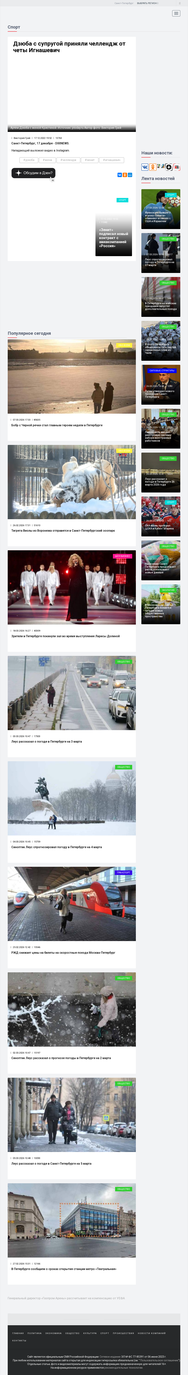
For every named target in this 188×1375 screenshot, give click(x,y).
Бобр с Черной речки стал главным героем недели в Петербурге (56, 425)
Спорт (122, 200)
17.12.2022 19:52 (42, 138)
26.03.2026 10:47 (155, 474)
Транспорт (123, 872)
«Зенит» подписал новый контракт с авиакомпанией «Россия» (113, 238)
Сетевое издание (110, 1356)
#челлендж (68, 160)
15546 (36, 947)
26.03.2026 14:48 (155, 386)
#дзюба (28, 160)
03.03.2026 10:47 (20, 736)
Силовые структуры (162, 370)
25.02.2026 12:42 (20, 947)
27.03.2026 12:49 (155, 207)
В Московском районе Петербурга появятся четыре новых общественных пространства (159, 611)
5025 (169, 474)
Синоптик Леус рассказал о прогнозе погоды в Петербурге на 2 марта (61, 1058)
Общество (123, 661)
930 (169, 520)
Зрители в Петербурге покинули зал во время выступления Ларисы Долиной (65, 636)
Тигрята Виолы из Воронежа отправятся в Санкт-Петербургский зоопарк (63, 530)
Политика (35, 1333)
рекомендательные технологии (123, 1367)
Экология (168, 590)
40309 (36, 630)
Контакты (19, 1341)
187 (169, 207)
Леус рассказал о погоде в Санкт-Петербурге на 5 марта (51, 1163)
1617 (169, 254)
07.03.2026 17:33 (20, 419)
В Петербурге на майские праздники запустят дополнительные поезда (161, 306)
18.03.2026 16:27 (20, 630)
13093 (36, 1158)
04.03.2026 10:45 (20, 841)
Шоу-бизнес (122, 556)
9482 (169, 600)
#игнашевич (111, 160)
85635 (36, 419)
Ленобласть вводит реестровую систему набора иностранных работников (158, 436)
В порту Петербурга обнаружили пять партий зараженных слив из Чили (160, 348)
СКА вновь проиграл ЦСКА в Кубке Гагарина (159, 527)
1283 (169, 386)
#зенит (90, 160)
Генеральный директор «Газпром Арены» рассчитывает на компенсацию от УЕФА (66, 1298)
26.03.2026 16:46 (155, 339)
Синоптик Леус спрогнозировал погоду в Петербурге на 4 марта (56, 847)
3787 (169, 559)
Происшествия (123, 1333)
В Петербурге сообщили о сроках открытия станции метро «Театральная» (63, 1269)
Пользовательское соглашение (159, 1360)
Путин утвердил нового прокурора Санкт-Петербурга (159, 394)
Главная (18, 1333)
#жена (47, 160)
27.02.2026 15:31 (20, 1263)
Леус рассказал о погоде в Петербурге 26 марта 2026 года (159, 481)
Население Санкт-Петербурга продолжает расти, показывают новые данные (160, 568)
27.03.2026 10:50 (155, 254)
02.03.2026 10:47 (20, 1052)
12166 (36, 1263)
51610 (36, 525)
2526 (169, 427)
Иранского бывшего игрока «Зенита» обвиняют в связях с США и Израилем (158, 216)
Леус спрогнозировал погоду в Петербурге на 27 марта (159, 262)
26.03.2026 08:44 (155, 520)
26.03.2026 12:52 (155, 427)
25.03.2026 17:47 (155, 559)
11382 (104, 222)
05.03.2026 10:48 (20, 1158)
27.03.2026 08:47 (155, 298)
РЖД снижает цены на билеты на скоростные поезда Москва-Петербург (63, 952)
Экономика (53, 1333)
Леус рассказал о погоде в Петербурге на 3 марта (46, 741)
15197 (36, 1052)
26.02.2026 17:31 (20, 525)
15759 (36, 841)
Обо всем (124, 345)
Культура (90, 1333)
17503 (36, 736)
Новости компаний (152, 1333)
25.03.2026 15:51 (155, 600)
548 (169, 298)
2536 (169, 339)
